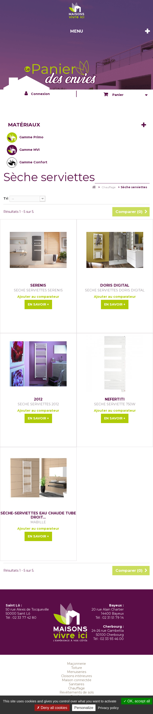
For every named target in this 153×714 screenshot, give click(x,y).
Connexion (40, 94)
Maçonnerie (76, 664)
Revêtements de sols (77, 692)
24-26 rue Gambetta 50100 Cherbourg (108, 633)
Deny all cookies (52, 708)
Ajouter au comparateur (38, 297)
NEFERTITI (115, 399)
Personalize (83, 708)
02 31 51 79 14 (113, 618)
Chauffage (76, 688)
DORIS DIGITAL (114, 285)
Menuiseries (76, 672)
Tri (5, 198)
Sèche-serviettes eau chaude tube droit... (38, 515)
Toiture (76, 668)
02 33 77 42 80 (24, 618)
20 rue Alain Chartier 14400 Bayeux (108, 611)
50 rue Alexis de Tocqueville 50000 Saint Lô (27, 611)
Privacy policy (108, 708)
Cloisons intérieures (76, 676)
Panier (117, 95)
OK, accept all (136, 701)
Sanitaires (76, 684)
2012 (38, 399)
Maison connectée (76, 680)
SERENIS (38, 285)
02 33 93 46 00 (112, 639)
